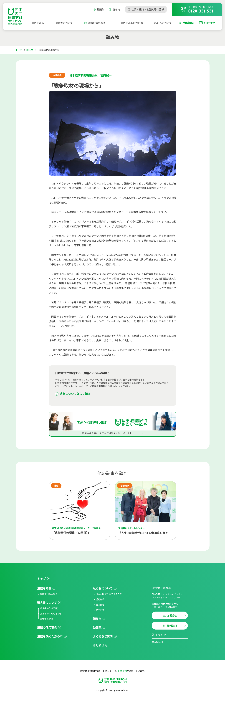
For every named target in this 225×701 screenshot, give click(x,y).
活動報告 (100, 599)
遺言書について (64, 23)
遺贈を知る (37, 23)
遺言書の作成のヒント (51, 613)
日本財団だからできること (109, 594)
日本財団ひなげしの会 (163, 587)
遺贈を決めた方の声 (131, 23)
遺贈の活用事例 (96, 23)
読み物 (29, 49)
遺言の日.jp (157, 641)
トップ (19, 49)
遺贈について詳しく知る (75, 394)
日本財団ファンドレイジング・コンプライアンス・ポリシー (167, 596)
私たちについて (163, 23)
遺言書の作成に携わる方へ (170, 605)
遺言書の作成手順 (49, 608)
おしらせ (98, 645)
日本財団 (122, 670)
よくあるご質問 (103, 636)
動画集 (97, 627)
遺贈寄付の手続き (49, 594)
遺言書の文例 (46, 618)
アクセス (100, 610)
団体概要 (100, 604)
